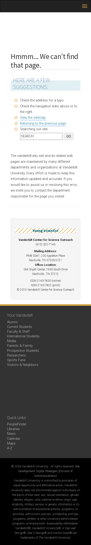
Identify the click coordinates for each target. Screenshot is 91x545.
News (11, 434)
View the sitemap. (33, 118)
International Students (23, 336)
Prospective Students (23, 351)
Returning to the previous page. (43, 124)
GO (68, 136)
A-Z (9, 448)
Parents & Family (20, 346)
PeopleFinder (16, 424)
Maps (11, 443)
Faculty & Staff (18, 332)
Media (11, 341)
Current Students (19, 327)
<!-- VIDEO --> (45, 391)
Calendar (13, 439)
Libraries (13, 429)
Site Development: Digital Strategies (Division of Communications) (49, 471)
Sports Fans (16, 360)
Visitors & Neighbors (22, 365)
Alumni (12, 322)
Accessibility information (62, 523)
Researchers (16, 355)
